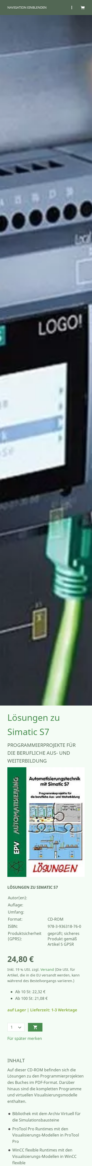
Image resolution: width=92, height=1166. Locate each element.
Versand (47, 969)
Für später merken (24, 1038)
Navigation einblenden (27, 7)
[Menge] (16, 1027)
